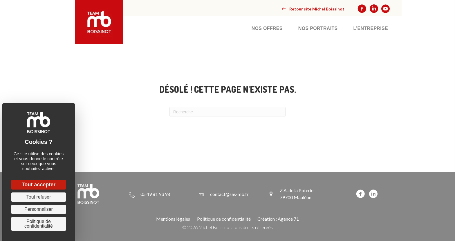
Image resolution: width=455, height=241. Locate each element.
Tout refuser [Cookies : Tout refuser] (38, 196)
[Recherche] (227, 112)
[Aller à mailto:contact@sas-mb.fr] (223, 194)
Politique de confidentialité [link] (38, 223)
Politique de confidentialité (224, 219)
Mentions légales (173, 219)
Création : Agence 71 (278, 219)
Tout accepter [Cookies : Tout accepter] (39, 185)
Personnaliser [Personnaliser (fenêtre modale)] (38, 209)
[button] (313, 9)
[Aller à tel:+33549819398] (149, 194)
